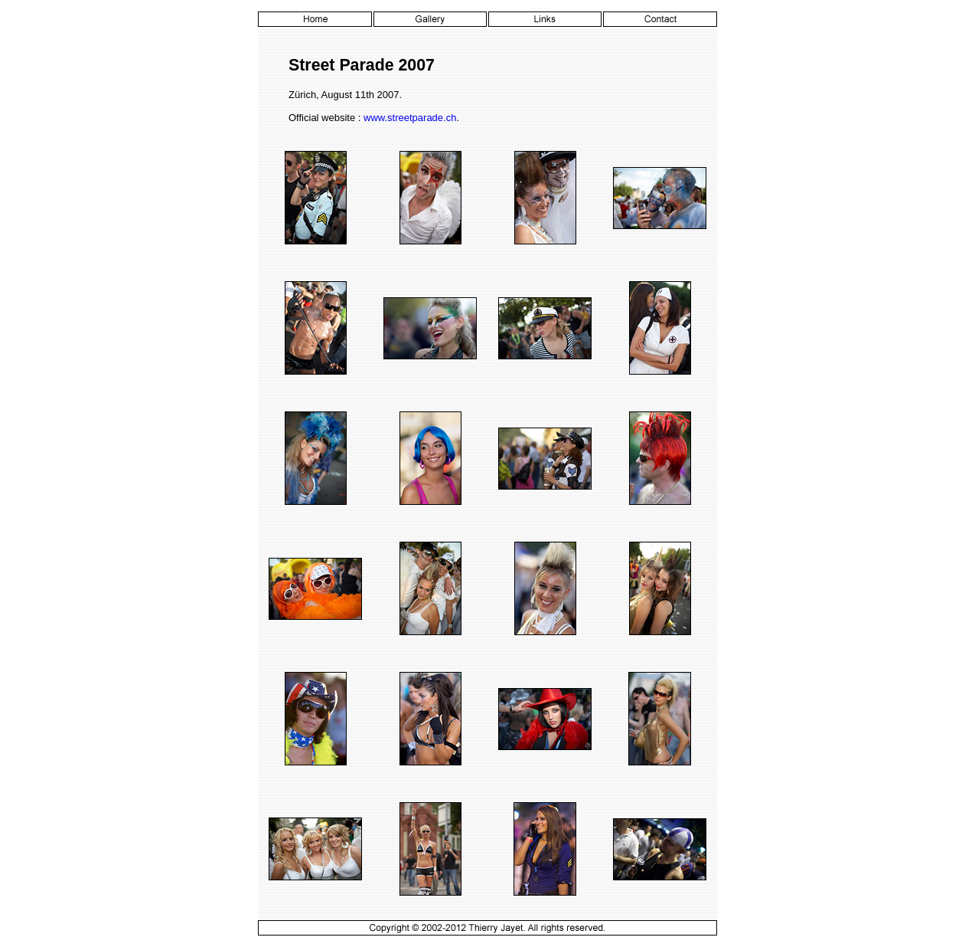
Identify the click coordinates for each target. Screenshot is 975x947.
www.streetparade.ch (410, 117)
